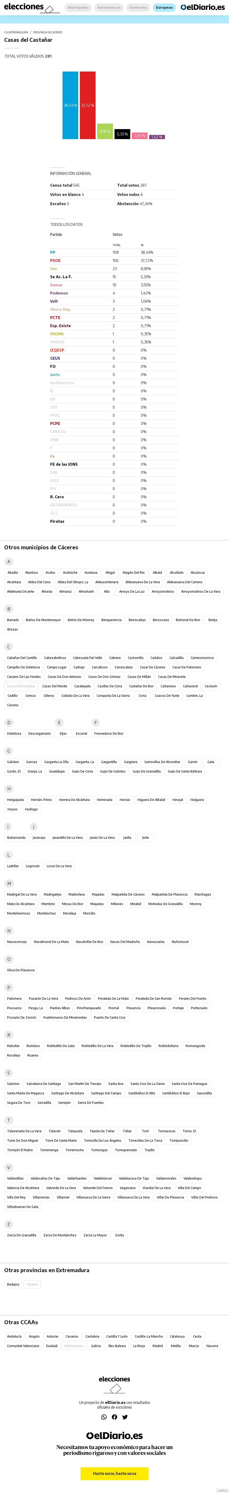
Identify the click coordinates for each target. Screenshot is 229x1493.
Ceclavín (211, 686)
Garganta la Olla (56, 762)
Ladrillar (13, 866)
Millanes (117, 904)
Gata (210, 762)
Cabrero (115, 658)
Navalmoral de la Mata (51, 942)
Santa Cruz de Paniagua (189, 1084)
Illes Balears (117, 1346)
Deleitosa (14, 733)
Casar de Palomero (187, 667)
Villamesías (41, 1197)
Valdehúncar (103, 1178)
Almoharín (86, 591)
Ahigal (110, 573)
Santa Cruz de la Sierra (148, 1084)
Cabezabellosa (55, 658)
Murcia (194, 1346)
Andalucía (14, 1336)
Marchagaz (203, 894)
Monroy (196, 904)
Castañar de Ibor (141, 686)
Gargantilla (109, 762)
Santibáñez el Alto (141, 1093)
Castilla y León (117, 1336)
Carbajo (79, 667)
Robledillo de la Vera (97, 1046)
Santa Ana (115, 1084)
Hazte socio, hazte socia (114, 1473)
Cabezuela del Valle (87, 658)
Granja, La (35, 771)
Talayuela (75, 1131)
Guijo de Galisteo (113, 771)
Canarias (72, 1336)
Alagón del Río (134, 573)
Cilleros (49, 696)
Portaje (178, 1008)
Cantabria (92, 1336)
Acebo (50, 573)
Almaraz (65, 591)
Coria (142, 696)
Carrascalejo (124, 667)
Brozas (12, 629)
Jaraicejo (39, 838)
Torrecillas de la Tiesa (145, 1140)
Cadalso (156, 658)
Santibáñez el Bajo (176, 1093)
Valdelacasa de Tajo (134, 1178)
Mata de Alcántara (20, 904)
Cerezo (30, 696)
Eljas (63, 733)
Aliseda (46, 591)
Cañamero (168, 686)
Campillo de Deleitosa (23, 667)
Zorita (119, 1235)
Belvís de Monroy (81, 620)
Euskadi (52, 1346)
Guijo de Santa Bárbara (185, 771)
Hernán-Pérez (41, 800)
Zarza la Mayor (95, 1235)
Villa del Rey (16, 1197)
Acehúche (70, 573)
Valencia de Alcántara (23, 1188)
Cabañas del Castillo (22, 658)
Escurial (81, 733)
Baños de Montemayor (43, 620)
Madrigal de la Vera (22, 894)
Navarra (212, 1346)
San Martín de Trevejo (84, 1084)
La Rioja (139, 1346)
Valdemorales (166, 1178)
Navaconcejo (17, 942)
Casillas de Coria (110, 686)
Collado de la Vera (75, 696)
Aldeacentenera (106, 582)
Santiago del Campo (106, 1093)
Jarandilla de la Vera (68, 838)
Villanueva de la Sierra (93, 1197)
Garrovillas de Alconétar (162, 762)
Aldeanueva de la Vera (143, 582)
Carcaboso (100, 667)
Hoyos (13, 809)
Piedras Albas (60, 1008)
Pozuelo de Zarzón (21, 1017)
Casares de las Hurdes (24, 677)
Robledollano (169, 1046)
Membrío (48, 904)
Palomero (14, 999)
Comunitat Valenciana (23, 1346)
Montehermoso (18, 913)
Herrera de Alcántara (74, 800)
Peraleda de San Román (154, 999)
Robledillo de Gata (61, 1046)
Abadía (13, 573)
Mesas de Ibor (72, 904)
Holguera (197, 800)
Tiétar (127, 1131)
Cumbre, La (194, 696)
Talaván (55, 1131)
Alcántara (14, 582)
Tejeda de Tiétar (102, 1131)
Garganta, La (85, 762)
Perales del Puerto (192, 999)
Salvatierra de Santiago (44, 1084)
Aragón (34, 1336)
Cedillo (13, 696)
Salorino (13, 1084)
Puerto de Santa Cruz (110, 1017)
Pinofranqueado (89, 1008)
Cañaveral (190, 686)
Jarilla (127, 838)
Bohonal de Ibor (188, 620)
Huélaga (31, 809)
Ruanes (32, 1055)
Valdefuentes (77, 1178)
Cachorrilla (135, 658)
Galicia (96, 1346)
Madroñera (77, 894)
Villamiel (63, 1197)
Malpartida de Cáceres (128, 894)
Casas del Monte (54, 686)
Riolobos (33, 1046)
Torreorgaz (99, 1150)
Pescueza (14, 1008)
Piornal (113, 1008)
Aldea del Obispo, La (73, 582)
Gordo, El (13, 771)
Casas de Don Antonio (64, 677)
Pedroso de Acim (78, 999)
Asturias (53, 1336)
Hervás (125, 800)
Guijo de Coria (82, 771)
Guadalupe (57, 771)
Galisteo (13, 762)
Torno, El (189, 1131)
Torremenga (49, 1150)
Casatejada (82, 686)
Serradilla (44, 1103)
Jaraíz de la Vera (102, 838)
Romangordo (195, 1046)
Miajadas (97, 904)
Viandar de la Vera (157, 1188)
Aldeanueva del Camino (184, 582)
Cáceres (13, 705)
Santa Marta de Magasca (25, 1093)
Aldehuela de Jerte (20, 591)
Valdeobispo (193, 1178)
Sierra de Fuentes (91, 1103)
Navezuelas (156, 942)
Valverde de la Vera (61, 1188)
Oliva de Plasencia (21, 970)
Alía (107, 591)
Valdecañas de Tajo (45, 1178)
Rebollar (13, 1046)
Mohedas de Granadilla (165, 904)
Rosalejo (13, 1055)
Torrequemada (126, 1150)
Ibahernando (16, 838)
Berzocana (161, 620)
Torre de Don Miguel (22, 1140)
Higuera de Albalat (151, 800)
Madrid (158, 1346)
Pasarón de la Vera (43, 999)
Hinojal (178, 800)
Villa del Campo (189, 1188)
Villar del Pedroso (204, 1197)
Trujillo (149, 1150)
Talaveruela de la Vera (24, 1131)
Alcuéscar (198, 573)
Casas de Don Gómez (104, 677)
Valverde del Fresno (98, 1188)
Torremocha (74, 1150)
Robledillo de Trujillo (136, 1046)
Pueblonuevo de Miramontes (65, 1017)
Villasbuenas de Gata (22, 1207)
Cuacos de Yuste (167, 696)
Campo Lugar (56, 667)
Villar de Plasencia (170, 1197)
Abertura (31, 573)
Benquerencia (111, 620)
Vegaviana (128, 1188)
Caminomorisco (202, 658)
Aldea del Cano (39, 582)
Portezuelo (199, 1008)
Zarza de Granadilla (21, 1235)
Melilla (176, 1346)
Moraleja (69, 913)
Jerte (145, 838)
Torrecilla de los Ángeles (102, 1140)
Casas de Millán (139, 677)
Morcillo (89, 913)
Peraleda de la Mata (113, 999)
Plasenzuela (157, 1008)
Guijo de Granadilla (147, 771)
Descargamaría (39, 733)
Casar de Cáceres (152, 667)
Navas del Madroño (125, 942)
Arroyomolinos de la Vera (200, 591)
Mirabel (135, 904)
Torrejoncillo (178, 1140)
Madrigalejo (52, 894)
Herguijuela (15, 800)
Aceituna (91, 573)
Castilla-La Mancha (149, 1336)
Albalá (157, 573)
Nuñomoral (180, 942)
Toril (145, 1131)
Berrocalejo (137, 620)
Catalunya (177, 1336)
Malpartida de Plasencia (170, 894)
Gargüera (130, 762)
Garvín (192, 762)
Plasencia (133, 1008)
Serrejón (64, 1103)
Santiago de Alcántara (67, 1093)
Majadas (98, 894)
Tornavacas (166, 1131)
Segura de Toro (18, 1103)
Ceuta (197, 1336)
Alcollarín (177, 573)
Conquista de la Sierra (113, 696)
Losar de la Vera (59, 866)
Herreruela (104, 800)
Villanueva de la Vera (133, 1197)
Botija (213, 620)
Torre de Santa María (61, 1140)
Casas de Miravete (172, 677)
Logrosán (33, 866)
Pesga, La (36, 1008)
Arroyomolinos (163, 591)
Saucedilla (204, 1093)
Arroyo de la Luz (132, 591)
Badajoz (13, 1284)
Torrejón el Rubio (20, 1150)
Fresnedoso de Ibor (108, 733)
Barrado (13, 620)
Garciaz (31, 762)
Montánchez (46, 913)
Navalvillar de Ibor (89, 942)
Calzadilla (176, 658)
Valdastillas (15, 1178)
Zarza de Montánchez (59, 1235)
